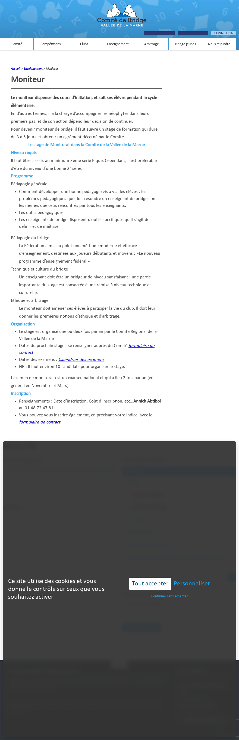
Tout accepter (150, 561)
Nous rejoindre (219, 44)
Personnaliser (192, 561)
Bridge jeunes (185, 44)
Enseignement (118, 44)
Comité (16, 44)
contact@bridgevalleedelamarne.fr (203, 720)
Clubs (84, 44)
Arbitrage (151, 44)
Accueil (15, 68)
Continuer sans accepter (169, 573)
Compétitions (50, 44)
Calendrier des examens (81, 359)
